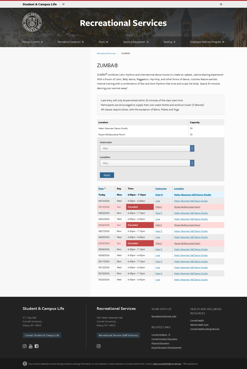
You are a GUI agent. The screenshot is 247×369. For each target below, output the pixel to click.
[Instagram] (99, 346)
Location (105, 157)
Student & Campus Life (41, 4)
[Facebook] (36, 346)
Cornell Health (197, 320)
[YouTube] (30, 346)
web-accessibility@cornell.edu (168, 363)
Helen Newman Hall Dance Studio (192, 194)
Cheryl (158, 206)
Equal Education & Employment (167, 347)
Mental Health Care (199, 324)
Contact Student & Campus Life (42, 335)
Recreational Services (123, 22)
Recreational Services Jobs (164, 316)
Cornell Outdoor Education (164, 339)
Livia (157, 200)
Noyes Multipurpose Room (187, 206)
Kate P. (159, 194)
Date (102, 188)
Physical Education (160, 343)
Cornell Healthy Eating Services (204, 329)
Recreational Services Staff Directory (118, 335)
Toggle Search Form (221, 4)
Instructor (106, 142)
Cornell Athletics (161, 334)
